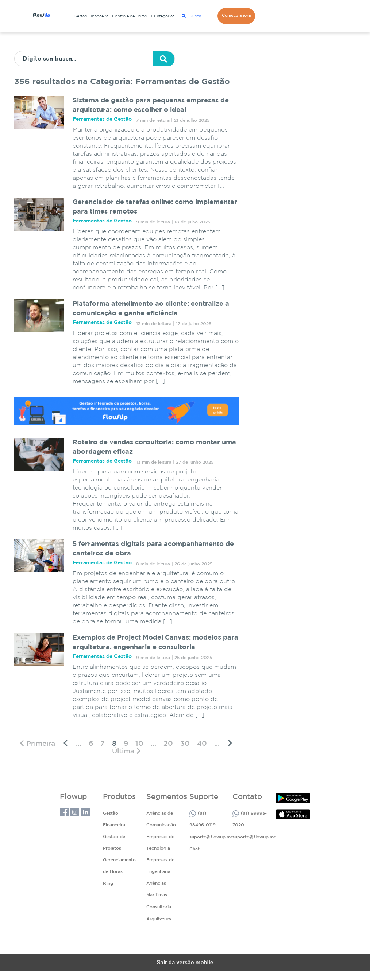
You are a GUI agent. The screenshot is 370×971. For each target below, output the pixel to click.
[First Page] (37, 743)
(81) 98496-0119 (202, 818)
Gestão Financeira (91, 16)
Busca (191, 16)
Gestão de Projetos (114, 842)
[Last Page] (126, 751)
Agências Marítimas (156, 889)
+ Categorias (162, 16)
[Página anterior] (65, 743)
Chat (194, 849)
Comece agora (236, 15)
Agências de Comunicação (161, 819)
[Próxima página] (230, 743)
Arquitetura (158, 919)
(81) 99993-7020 (249, 818)
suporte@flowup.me (211, 837)
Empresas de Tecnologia (160, 842)
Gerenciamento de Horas (119, 866)
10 (139, 744)
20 (168, 744)
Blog (108, 884)
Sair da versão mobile (185, 962)
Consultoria (158, 907)
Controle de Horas (129, 16)
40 (202, 744)
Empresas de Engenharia (160, 866)
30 (185, 744)
